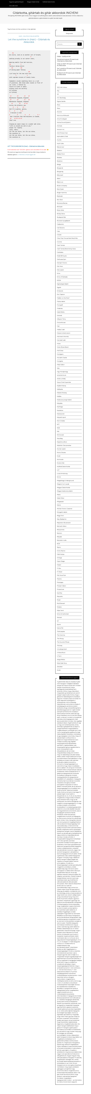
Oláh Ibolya (60, 554)
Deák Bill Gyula (62, 256)
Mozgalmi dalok (62, 512)
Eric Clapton (61, 294)
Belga (59, 164)
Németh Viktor (61, 526)
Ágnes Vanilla (61, 101)
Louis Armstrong (62, 473)
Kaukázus (60, 410)
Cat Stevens (61, 228)
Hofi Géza (60, 350)
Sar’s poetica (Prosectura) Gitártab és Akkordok (69, 69)
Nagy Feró (60, 515)
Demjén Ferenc (62, 263)
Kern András (61, 421)
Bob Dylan (60, 189)
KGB (58, 428)
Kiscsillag (60, 438)
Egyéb (59, 287)
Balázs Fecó (61, 154)
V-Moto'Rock (61, 652)
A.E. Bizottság (61, 98)
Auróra (59, 140)
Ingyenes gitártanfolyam (16, 2)
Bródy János (61, 213)
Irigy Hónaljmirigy (62, 371)
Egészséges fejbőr (62, 284)
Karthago (60, 407)
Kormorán (60, 459)
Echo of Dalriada (62, 277)
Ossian (59, 565)
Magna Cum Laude (63, 484)
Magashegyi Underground (65, 480)
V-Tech (59, 656)
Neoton (59, 533)
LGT (58, 470)
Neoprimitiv (60, 529)
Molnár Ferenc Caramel (64, 508)
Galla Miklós (60, 312)
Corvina (59, 242)
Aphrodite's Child (62, 136)
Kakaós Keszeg (62, 393)
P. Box (59, 568)
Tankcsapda (61, 631)
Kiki (58, 431)
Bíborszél (60, 175)
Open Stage (61, 561)
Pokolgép (60, 582)
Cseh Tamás (61, 245)
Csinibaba (60, 252)
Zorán (59, 670)
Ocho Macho (61, 551)
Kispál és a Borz (62, 442)
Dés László (60, 270)
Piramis (59, 579)
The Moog (60, 638)
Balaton (59, 150)
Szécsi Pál (60, 628)
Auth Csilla (60, 143)
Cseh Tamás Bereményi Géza (66, 249)
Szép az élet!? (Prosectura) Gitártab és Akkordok (69, 64)
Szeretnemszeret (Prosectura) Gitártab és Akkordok (67, 60)
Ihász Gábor (61, 364)
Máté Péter (60, 498)
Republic (60, 596)
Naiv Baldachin (61, 519)
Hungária (60, 361)
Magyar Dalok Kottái (33, 2)
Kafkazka (60, 389)
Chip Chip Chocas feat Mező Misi (67, 238)
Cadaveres (60, 224)
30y (58, 91)
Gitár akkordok (13, 6)
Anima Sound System (64, 122)
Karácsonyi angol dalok (64, 400)
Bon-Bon (60, 199)
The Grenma (61, 635)
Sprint (59, 624)
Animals (59, 126)
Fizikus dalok (61, 301)
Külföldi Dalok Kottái (49, 2)
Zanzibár (60, 666)
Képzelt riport (61, 417)
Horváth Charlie (62, 357)
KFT (58, 424)
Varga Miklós (61, 659)
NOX (58, 544)
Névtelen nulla (61, 540)
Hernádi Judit (61, 340)
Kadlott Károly (61, 386)
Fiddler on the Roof (63, 298)
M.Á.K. (59, 477)
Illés (58, 368)
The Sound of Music (63, 642)
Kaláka (59, 396)
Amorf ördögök (62, 119)
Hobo (59, 343)
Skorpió (59, 617)
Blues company (62, 185)
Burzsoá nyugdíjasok (63, 220)
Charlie (59, 235)
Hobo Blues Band (62, 347)
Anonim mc (60, 129)
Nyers (59, 547)
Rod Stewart (61, 603)
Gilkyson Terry (61, 319)
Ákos (58, 105)
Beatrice (59, 161)
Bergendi (60, 168)
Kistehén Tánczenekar (64, 445)
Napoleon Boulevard (63, 522)
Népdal (59, 537)
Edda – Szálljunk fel (64, 56)
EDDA (59, 280)
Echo (58, 273)
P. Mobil (59, 572)
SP (58, 621)
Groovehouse (61, 322)
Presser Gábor (61, 586)
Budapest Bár (61, 217)
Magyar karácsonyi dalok (65, 491)
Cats (58, 231)
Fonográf (60, 305)
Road (58, 600)
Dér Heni (60, 266)
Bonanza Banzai (62, 203)
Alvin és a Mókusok (63, 115)
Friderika (60, 308)
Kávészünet (60, 414)
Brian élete (60, 210)
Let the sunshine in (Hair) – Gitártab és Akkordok (29, 40)
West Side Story (62, 663)
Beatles (59, 157)
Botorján (60, 206)
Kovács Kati (60, 463)
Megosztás (69, 33)
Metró (59, 505)
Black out (60, 182)
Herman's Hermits (63, 336)
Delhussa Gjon (61, 259)
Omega (59, 558)
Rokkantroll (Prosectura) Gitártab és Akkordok (69, 73)
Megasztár (60, 501)
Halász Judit (61, 329)
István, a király (61, 378)
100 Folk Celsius (62, 87)
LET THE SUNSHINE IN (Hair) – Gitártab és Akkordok (26, 146)
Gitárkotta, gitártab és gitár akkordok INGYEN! (45, 12)
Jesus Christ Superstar (64, 382)
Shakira (59, 607)
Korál (58, 456)
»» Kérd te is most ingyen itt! (26, 154)
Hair (20, 36)
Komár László (61, 449)
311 (58, 94)
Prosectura (60, 589)
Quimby (59, 593)
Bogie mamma (62, 192)
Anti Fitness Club (62, 133)
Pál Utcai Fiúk (61, 575)
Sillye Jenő (60, 610)
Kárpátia (59, 403)
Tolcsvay (59, 645)
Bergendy (60, 171)
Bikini (58, 178)
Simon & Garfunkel (63, 614)
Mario (59, 494)
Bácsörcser (60, 147)
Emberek (60, 291)
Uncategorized (62, 649)
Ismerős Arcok (61, 375)
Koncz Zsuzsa (61, 452)
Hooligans (60, 354)
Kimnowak (60, 435)
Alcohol (59, 112)
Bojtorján (60, 196)
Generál (59, 315)
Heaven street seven (63, 333)
